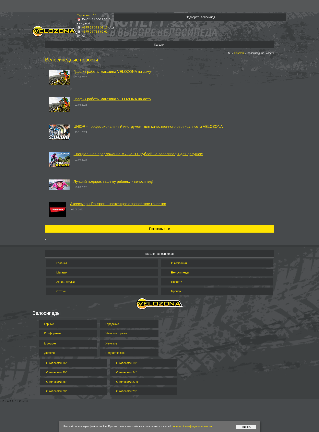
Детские (49, 352)
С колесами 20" (56, 372)
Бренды (176, 291)
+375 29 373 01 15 (95, 27)
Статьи (61, 291)
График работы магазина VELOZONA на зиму (112, 72)
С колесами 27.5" (127, 381)
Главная (61, 263)
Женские (111, 343)
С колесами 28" (56, 391)
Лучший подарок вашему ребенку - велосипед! (113, 181)
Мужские (50, 343)
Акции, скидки (65, 281)
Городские (112, 324)
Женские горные (116, 333)
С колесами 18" (126, 363)
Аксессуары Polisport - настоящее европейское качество (118, 204)
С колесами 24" (126, 372)
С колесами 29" (126, 391)
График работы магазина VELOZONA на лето (112, 99)
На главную (229, 53)
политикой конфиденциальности (192, 426)
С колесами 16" (56, 363)
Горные (49, 324)
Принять (246, 426)
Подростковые (115, 352)
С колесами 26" (56, 381)
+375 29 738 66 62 (95, 31)
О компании (179, 263)
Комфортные (52, 333)
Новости (239, 53)
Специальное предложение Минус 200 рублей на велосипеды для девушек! (138, 154)
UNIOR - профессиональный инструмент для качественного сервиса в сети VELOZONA (148, 127)
